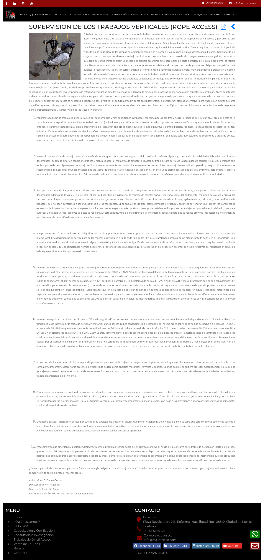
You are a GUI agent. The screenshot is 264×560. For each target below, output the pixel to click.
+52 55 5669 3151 (213, 3)
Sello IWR (61, 14)
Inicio (23, 14)
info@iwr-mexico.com (243, 3)
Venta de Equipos (196, 14)
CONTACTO (229, 14)
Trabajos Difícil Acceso (166, 14)
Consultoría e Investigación (129, 14)
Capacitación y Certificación (89, 14)
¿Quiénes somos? (41, 14)
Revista (215, 14)
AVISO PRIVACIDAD (152, 553)
